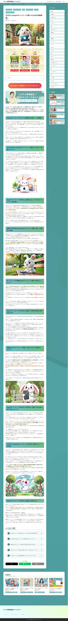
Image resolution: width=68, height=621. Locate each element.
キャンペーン (53, 23)
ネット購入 (52, 77)
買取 (51, 74)
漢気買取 (52, 14)
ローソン (52, 44)
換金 (51, 26)
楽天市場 (52, 59)
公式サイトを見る (25, 70)
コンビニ (52, 50)
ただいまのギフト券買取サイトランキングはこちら (24, 85)
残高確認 (52, 38)
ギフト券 (36, 9)
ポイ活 (52, 20)
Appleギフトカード (17, 9)
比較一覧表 (58, 1)
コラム (63, 1)
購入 (23, 9)
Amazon (52, 47)
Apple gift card (8, 9)
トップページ (5, 614)
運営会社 (23, 614)
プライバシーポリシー (15, 614)
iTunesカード (53, 86)
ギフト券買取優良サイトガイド (12, 1)
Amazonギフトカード (54, 62)
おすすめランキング (51, 1)
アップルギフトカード (10, 12)
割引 (51, 53)
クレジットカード (53, 65)
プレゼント (52, 41)
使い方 (52, 56)
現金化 (52, 11)
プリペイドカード (29, 9)
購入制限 (52, 32)
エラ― (52, 35)
